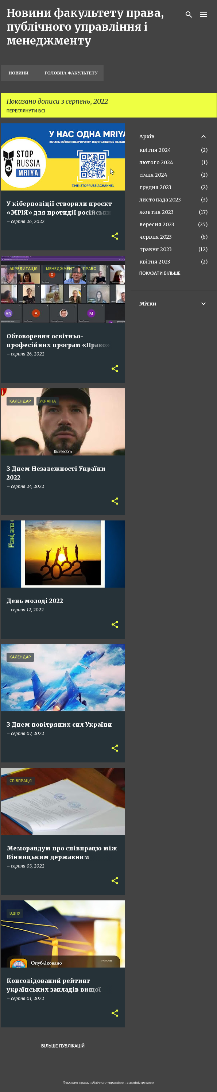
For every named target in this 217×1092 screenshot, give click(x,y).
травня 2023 (155, 249)
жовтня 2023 (156, 212)
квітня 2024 (155, 150)
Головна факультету (69, 73)
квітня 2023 (154, 261)
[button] (115, 237)
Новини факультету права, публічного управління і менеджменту (85, 26)
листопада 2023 (160, 199)
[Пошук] (189, 14)
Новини (17, 73)
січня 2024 (153, 175)
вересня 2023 (156, 224)
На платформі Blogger (108, 1068)
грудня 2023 (155, 187)
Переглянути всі (26, 110)
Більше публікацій (63, 1045)
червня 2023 (155, 237)
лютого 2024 (156, 162)
